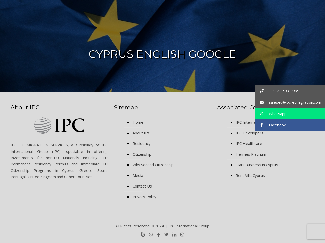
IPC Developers (249, 132)
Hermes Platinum (251, 154)
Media (138, 175)
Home (138, 122)
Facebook (270, 125)
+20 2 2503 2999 (277, 91)
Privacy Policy (144, 196)
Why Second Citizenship (153, 164)
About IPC (141, 132)
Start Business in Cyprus (257, 164)
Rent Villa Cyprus (250, 175)
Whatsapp (271, 113)
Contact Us (142, 186)
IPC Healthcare (249, 143)
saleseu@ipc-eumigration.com (288, 102)
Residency (142, 143)
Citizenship (142, 154)
